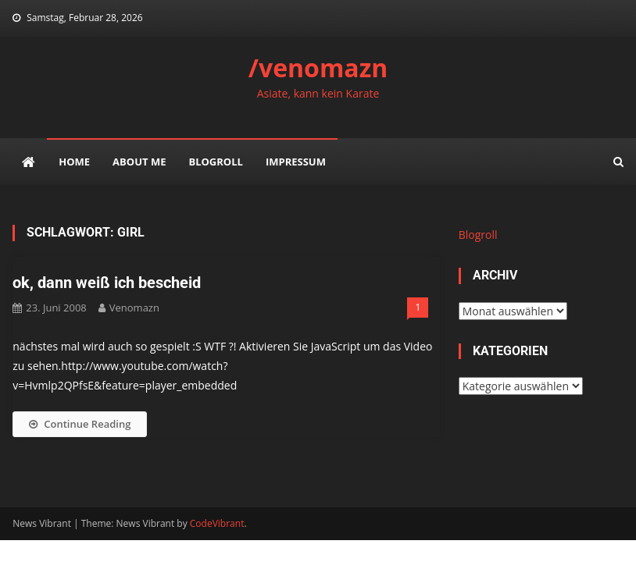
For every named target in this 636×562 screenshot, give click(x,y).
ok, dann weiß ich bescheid (107, 282)
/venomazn (318, 67)
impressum (296, 162)
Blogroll (215, 162)
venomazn (134, 308)
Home (74, 162)
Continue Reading (79, 424)
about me (139, 162)
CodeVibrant (217, 523)
